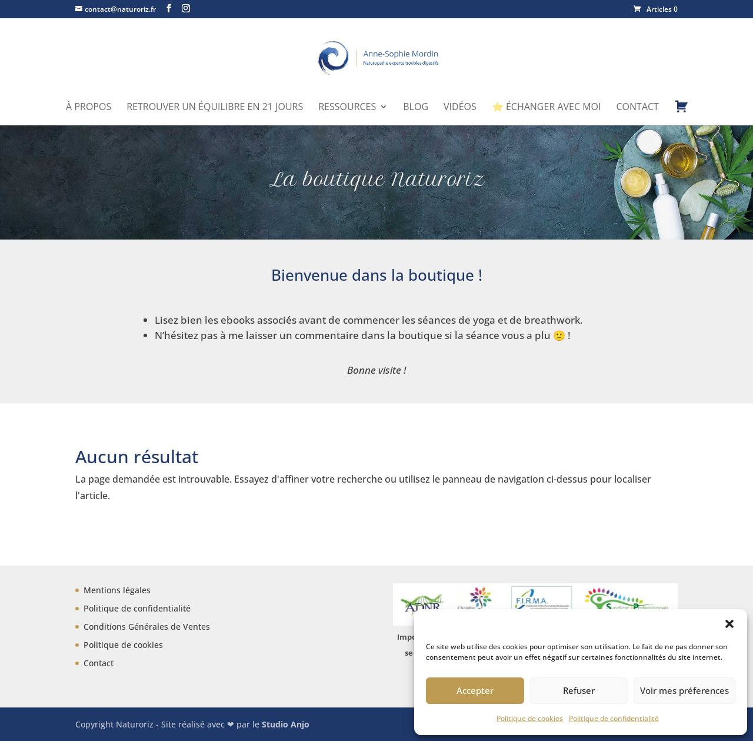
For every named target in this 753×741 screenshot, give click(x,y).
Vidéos (460, 107)
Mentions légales (117, 590)
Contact (638, 107)
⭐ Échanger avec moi (546, 107)
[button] (729, 624)
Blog (415, 107)
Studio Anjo (285, 724)
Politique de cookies (530, 718)
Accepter (475, 690)
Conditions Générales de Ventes (147, 626)
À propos (88, 107)
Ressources (347, 107)
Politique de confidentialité (614, 718)
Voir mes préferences (684, 690)
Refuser (579, 690)
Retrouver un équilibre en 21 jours (214, 107)
